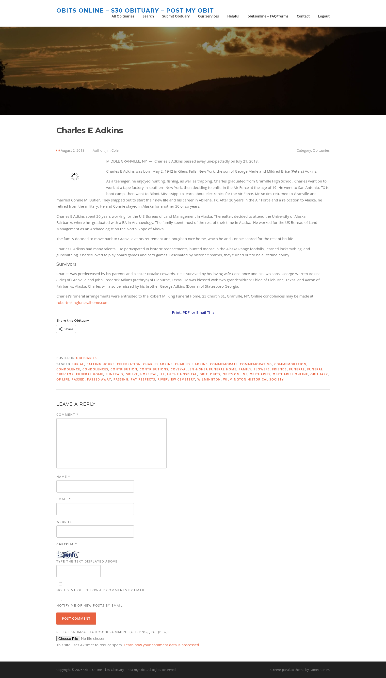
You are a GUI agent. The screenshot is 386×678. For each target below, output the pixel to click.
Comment (67, 415)
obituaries (260, 375)
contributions (154, 370)
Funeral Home (89, 375)
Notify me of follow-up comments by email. (101, 590)
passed (78, 380)
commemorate (224, 365)
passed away (99, 380)
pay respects (143, 380)
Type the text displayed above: (87, 562)
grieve (132, 375)
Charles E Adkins (191, 365)
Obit (203, 375)
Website (64, 522)
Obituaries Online (290, 375)
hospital (148, 375)
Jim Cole (112, 150)
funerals (114, 375)
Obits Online (235, 375)
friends (279, 370)
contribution (124, 370)
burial (77, 365)
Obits (215, 375)
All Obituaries (123, 16)
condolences (95, 370)
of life (62, 380)
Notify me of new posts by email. (90, 606)
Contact (303, 16)
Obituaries (321, 150)
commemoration (290, 365)
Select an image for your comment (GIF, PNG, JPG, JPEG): (112, 632)
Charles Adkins (158, 365)
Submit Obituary (176, 16)
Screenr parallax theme (287, 670)
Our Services (208, 16)
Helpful (233, 16)
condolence (68, 370)
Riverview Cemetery (176, 380)
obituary (319, 375)
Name (63, 477)
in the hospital (182, 375)
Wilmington (209, 380)
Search (148, 16)
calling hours (100, 365)
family (245, 370)
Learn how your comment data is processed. (162, 645)
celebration (129, 365)
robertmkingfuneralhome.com (82, 302)
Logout (324, 16)
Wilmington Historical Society (253, 380)
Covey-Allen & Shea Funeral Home (203, 370)
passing (121, 380)
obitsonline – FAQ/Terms (268, 16)
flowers (262, 370)
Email (63, 499)
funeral (297, 370)
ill (162, 375)
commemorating (256, 365)
